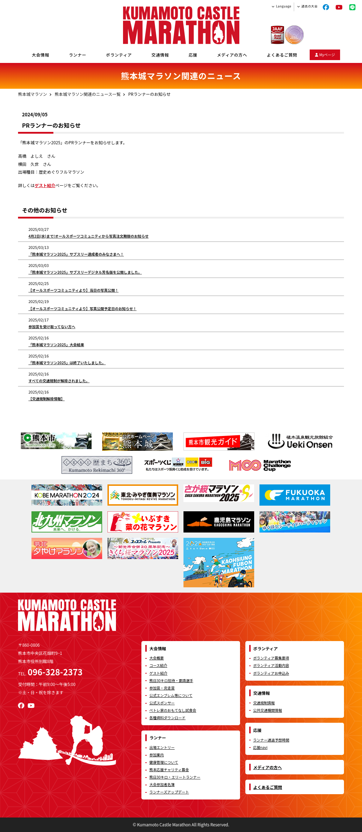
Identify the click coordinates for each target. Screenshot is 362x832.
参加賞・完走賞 (162, 688)
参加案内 (156, 754)
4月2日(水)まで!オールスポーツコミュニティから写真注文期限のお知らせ (88, 236)
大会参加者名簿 (162, 784)
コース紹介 (158, 665)
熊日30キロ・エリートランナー (174, 777)
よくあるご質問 (282, 55)
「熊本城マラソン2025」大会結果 (56, 344)
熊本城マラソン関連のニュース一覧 (88, 94)
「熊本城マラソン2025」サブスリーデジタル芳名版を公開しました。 (85, 272)
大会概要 (156, 658)
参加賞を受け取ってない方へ (51, 326)
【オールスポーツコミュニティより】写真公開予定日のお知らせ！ (82, 308)
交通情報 (160, 55)
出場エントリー (162, 747)
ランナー (77, 55)
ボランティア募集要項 (271, 658)
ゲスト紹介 (45, 185)
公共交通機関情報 (267, 710)
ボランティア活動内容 (271, 665)
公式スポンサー (162, 702)
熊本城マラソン (32, 94)
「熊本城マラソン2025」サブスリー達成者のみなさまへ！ (76, 254)
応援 (192, 55)
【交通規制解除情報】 (46, 398)
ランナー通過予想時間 (271, 740)
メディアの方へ (232, 55)
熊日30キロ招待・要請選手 (171, 680)
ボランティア (119, 55)
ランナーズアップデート (169, 792)
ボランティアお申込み (271, 673)
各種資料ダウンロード (167, 717)
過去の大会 (310, 6)
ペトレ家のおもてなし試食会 (172, 710)
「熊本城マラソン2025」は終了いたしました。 (67, 362)
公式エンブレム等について (170, 695)
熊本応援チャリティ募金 (169, 769)
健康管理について (163, 762)
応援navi (260, 747)
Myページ (325, 54)
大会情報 (40, 55)
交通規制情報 (264, 702)
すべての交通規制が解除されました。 (58, 380)
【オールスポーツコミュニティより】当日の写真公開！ (73, 290)
